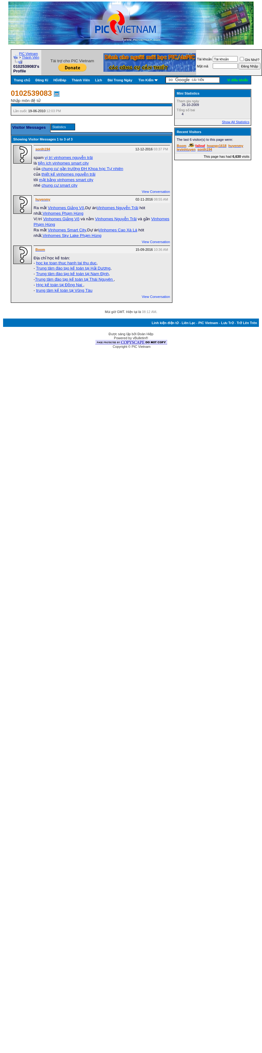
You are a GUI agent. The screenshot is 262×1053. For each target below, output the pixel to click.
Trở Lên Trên (247, 323)
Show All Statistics (235, 122)
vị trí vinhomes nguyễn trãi (69, 157)
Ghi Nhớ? (249, 60)
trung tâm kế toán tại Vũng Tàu (64, 290)
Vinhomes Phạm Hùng (62, 213)
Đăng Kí (41, 80)
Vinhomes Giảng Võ (66, 207)
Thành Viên (30, 57)
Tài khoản (204, 59)
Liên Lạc (188, 323)
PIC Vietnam (28, 53)
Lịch (98, 80)
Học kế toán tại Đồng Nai (59, 285)
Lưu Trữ (227, 323)
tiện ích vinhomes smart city (63, 163)
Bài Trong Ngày (119, 80)
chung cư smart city (59, 185)
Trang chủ (22, 80)
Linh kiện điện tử (165, 323)
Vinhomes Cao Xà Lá (118, 230)
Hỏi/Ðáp (60, 80)
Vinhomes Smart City (67, 230)
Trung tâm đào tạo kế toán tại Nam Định (72, 273)
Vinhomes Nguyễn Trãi (117, 207)
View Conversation (156, 191)
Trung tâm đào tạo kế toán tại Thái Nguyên (74, 279)
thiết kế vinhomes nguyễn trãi (68, 174)
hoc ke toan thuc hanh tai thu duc (66, 263)
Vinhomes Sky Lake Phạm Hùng (71, 235)
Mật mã (202, 66)
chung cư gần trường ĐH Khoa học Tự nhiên (82, 168)
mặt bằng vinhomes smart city (66, 179)
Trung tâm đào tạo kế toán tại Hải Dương (73, 268)
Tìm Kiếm (145, 80)
